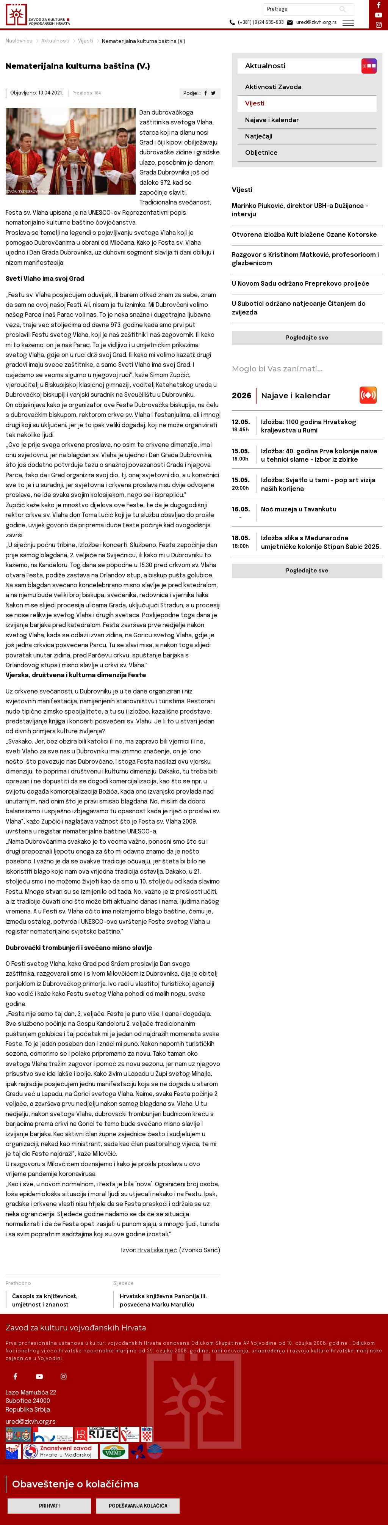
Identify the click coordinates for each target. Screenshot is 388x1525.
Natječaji (258, 136)
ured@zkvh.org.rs (31, 1422)
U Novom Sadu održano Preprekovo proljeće (300, 284)
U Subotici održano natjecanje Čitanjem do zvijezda (299, 308)
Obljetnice (261, 152)
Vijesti (85, 41)
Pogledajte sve (307, 338)
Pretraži (343, 9)
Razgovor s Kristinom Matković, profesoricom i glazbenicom (305, 259)
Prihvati (49, 1506)
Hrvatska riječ (157, 1250)
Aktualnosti (55, 41)
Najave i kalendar (272, 120)
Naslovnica (19, 41)
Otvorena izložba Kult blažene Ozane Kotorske (304, 235)
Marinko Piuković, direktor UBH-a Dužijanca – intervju (300, 210)
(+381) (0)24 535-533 (255, 22)
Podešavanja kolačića (138, 1506)
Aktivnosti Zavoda (273, 87)
